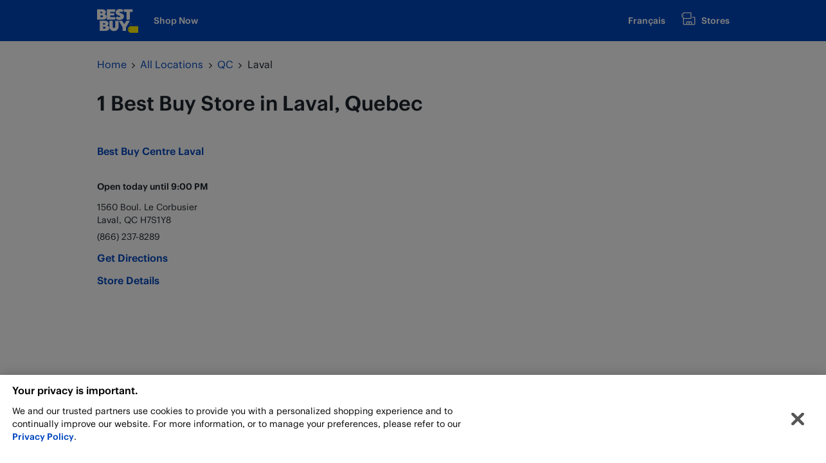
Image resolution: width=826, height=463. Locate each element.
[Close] (798, 422)
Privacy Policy (43, 438)
